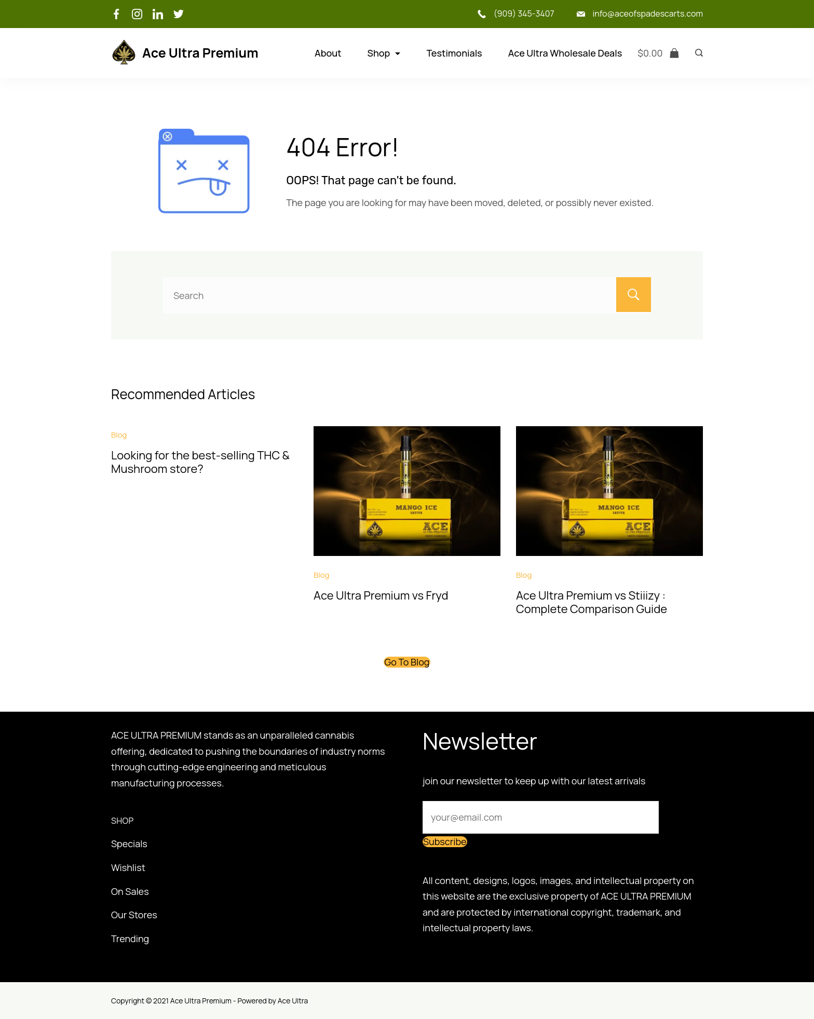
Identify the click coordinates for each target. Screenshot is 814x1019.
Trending (130, 938)
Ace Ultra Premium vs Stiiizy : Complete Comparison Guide (591, 602)
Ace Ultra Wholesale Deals (565, 53)
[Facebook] (116, 14)
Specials (129, 843)
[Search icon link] (696, 53)
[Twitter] (178, 14)
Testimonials (454, 53)
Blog (119, 434)
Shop (384, 53)
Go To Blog (406, 662)
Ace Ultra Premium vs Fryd (381, 595)
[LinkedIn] (158, 14)
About (328, 53)
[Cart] (658, 53)
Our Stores (134, 914)
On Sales (130, 891)
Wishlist (128, 867)
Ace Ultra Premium (200, 53)
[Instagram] (137, 14)
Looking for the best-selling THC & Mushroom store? (200, 462)
